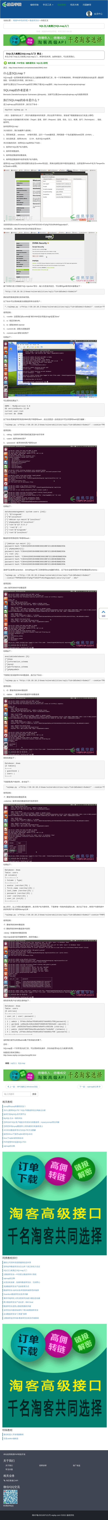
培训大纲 (74, 4)
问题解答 (87, 4)
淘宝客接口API (12, 1481)
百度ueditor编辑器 (11, 1438)
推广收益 (76, 1465)
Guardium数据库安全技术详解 (16, 1294)
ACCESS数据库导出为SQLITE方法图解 (20, 1130)
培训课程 (62, 4)
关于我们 (9, 1465)
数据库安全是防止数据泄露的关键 (17, 1306)
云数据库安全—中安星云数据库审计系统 (20, 1274)
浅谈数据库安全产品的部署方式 (16, 1286)
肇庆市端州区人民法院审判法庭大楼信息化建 (22, 1298)
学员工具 (48, 4)
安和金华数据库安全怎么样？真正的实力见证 (22, 1266)
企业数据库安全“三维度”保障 (15, 1314)
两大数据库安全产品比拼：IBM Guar (18, 1302)
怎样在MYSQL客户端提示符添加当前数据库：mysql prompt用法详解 (31, 1122)
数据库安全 (34, 20)
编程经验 (34, 4)
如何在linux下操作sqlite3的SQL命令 (18, 1134)
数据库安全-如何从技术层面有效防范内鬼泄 (21, 1290)
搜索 (34, 1094)
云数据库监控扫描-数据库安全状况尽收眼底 (21, 1318)
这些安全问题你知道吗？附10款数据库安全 (21, 1310)
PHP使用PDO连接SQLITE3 (15, 1142)
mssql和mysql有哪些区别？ (15, 1106)
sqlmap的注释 (9, 1146)
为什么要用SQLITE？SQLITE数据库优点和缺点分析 (25, 1110)
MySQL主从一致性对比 (13, 1118)
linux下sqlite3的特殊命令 (13, 1138)
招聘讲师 (43, 1465)
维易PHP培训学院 (20, 20)
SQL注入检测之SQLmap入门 (15, 1270)
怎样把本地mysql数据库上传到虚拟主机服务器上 (23, 1126)
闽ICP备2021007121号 (41, 1515)
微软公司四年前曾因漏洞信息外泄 (17, 1262)
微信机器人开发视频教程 (14, 1434)
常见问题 (9, 1469)
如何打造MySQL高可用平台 (15, 1114)
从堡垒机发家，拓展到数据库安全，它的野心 (22, 1282)
